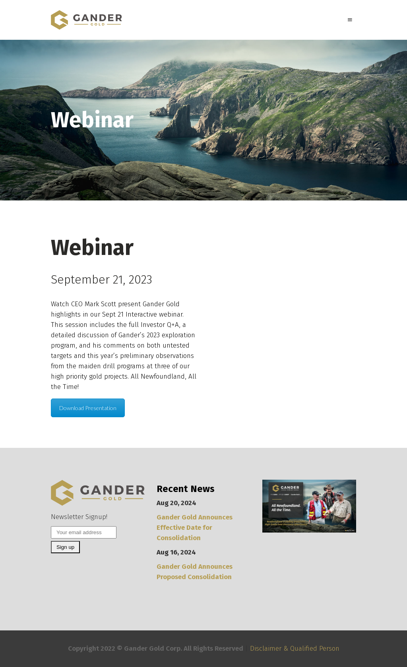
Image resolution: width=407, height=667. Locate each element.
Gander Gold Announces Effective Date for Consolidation (195, 527)
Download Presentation (87, 407)
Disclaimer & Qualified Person (294, 648)
